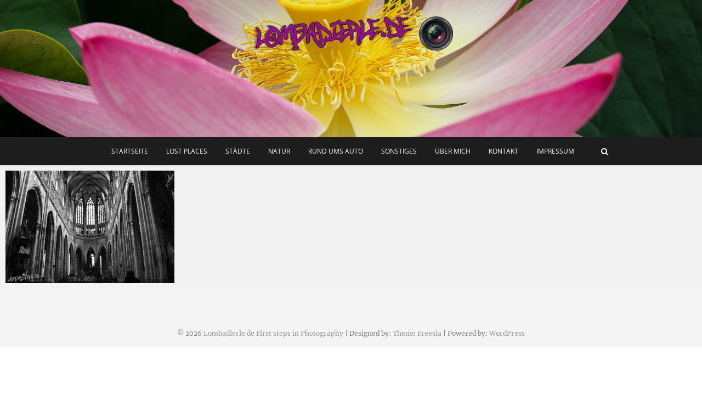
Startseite (129, 151)
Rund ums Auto (335, 151)
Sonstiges (399, 151)
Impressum (555, 151)
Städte (237, 151)
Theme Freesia (417, 333)
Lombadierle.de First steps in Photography (273, 333)
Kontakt (503, 151)
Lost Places (186, 151)
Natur (279, 151)
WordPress (507, 333)
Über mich (453, 151)
